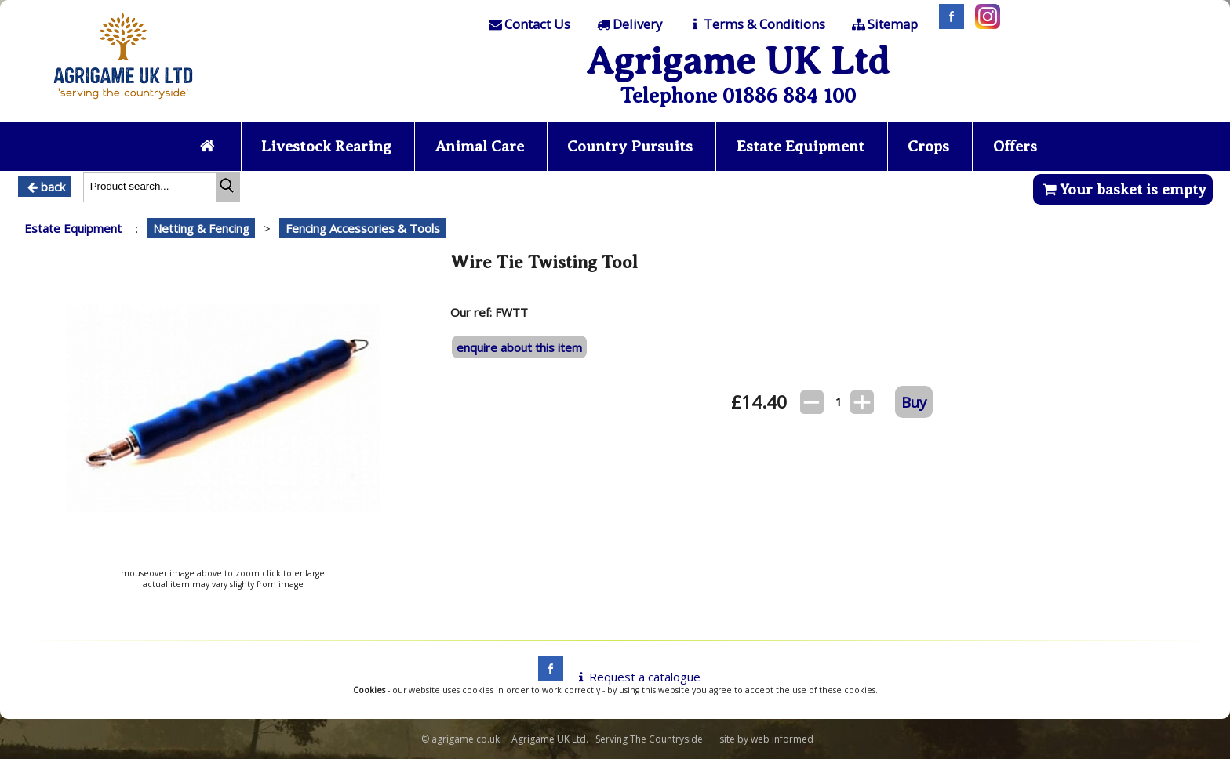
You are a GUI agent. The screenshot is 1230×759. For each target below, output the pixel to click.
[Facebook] (947, 24)
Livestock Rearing (326, 146)
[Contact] (528, 24)
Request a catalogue (637, 677)
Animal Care (479, 146)
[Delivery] (628, 24)
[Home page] (123, 103)
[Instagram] (983, 24)
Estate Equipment (800, 146)
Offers (1015, 146)
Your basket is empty (1122, 189)
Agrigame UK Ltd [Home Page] (738, 60)
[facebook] (546, 677)
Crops (928, 146)
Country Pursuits (630, 146)
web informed (782, 739)
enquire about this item (519, 347)
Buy (913, 402)
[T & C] (755, 24)
